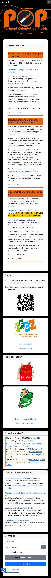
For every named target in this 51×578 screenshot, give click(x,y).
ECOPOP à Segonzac (37, 460)
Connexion (25, 564)
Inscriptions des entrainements (17, 520)
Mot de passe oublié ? (13, 569)
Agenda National (25, 344)
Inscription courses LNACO (25, 419)
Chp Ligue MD (34, 438)
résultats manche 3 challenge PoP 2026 (23, 171)
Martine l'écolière (35, 452)
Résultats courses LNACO (25, 423)
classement (34, 515)
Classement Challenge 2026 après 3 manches (22, 478)
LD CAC (31, 441)
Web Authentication (25, 558)
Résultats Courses (25, 348)
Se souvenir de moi (14, 552)
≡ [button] (49, 2)
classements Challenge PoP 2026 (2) (19, 508)
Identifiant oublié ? (12, 572)
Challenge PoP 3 (35, 449)
